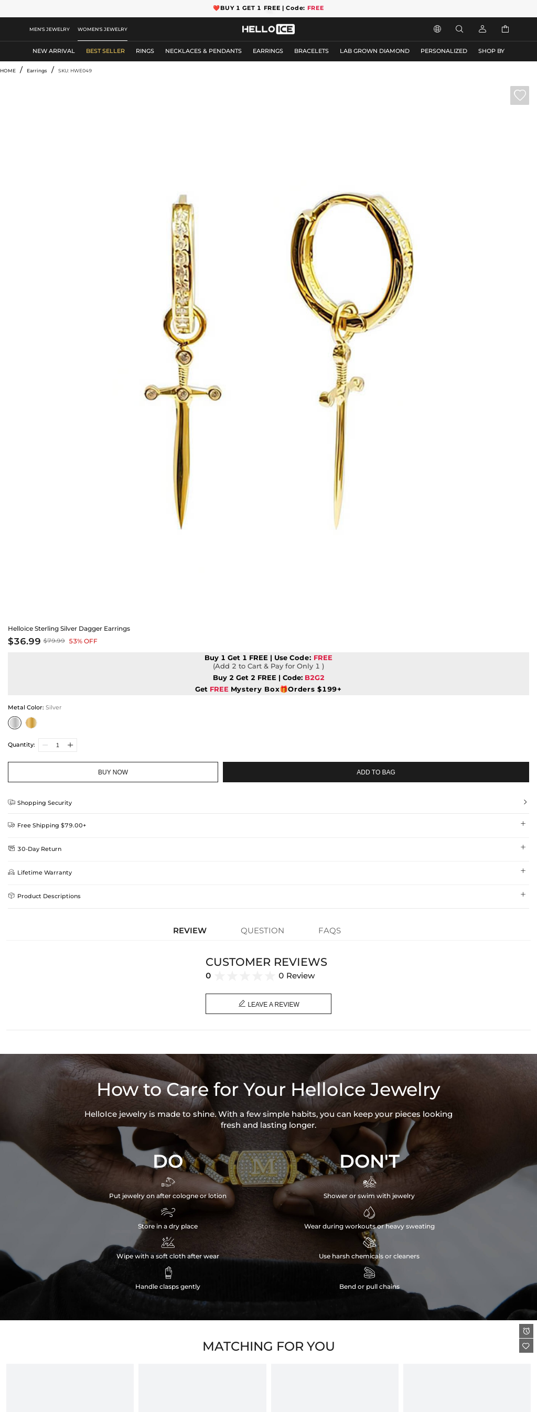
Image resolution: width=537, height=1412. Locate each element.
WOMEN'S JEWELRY (102, 29)
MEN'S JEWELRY (49, 29)
